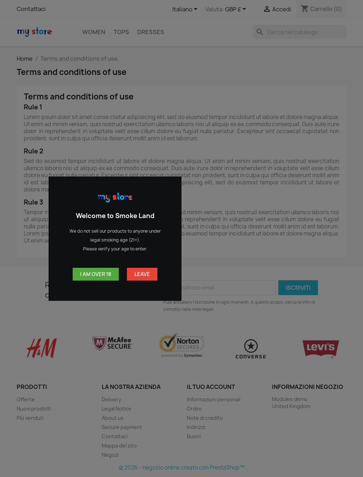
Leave (142, 274)
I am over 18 (95, 274)
